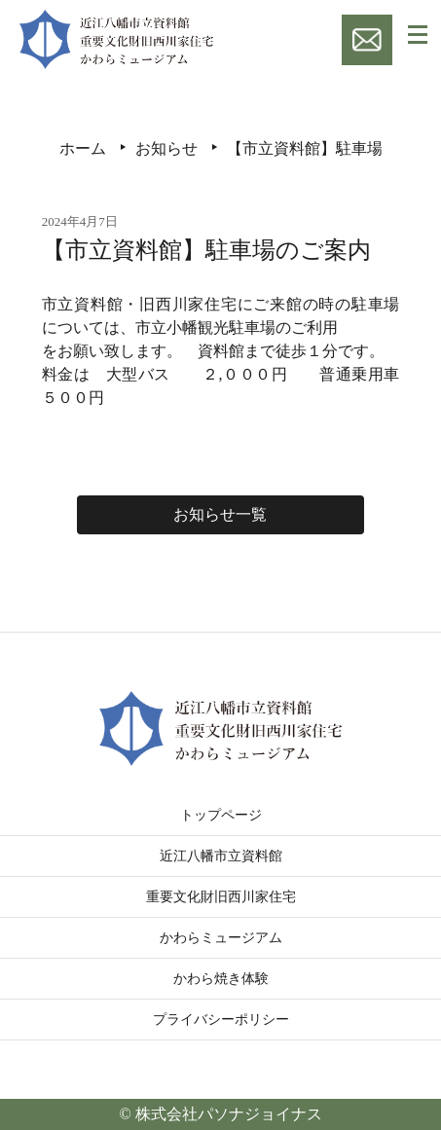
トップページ (221, 815)
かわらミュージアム (221, 937)
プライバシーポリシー (221, 1019)
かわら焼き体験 (221, 978)
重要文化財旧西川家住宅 (221, 897)
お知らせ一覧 (220, 514)
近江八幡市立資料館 (221, 856)
